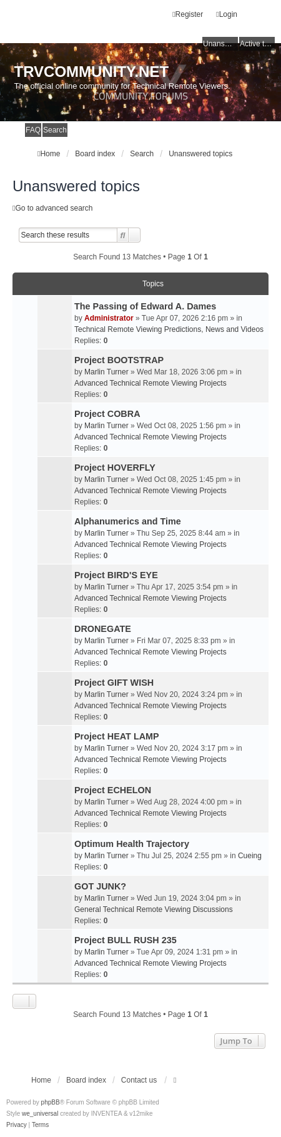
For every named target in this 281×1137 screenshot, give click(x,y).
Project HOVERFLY (114, 468)
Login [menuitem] (226, 14)
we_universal (40, 1113)
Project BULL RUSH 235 (125, 940)
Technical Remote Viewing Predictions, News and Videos (169, 329)
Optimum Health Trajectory (131, 844)
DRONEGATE (102, 629)
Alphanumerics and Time (127, 521)
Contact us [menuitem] (139, 1080)
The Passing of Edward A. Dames (145, 306)
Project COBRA (107, 414)
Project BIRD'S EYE (116, 575)
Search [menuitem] (55, 130)
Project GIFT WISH (114, 683)
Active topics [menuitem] (257, 43)
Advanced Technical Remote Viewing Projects (150, 383)
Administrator (109, 318)
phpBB (50, 1102)
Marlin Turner (106, 372)
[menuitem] (16, 1125)
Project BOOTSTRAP (119, 360)
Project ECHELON (112, 790)
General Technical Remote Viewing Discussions (153, 909)
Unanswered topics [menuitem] (220, 43)
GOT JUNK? (100, 886)
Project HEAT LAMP (116, 736)
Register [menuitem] (187, 14)
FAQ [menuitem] (33, 130)
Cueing (250, 855)
